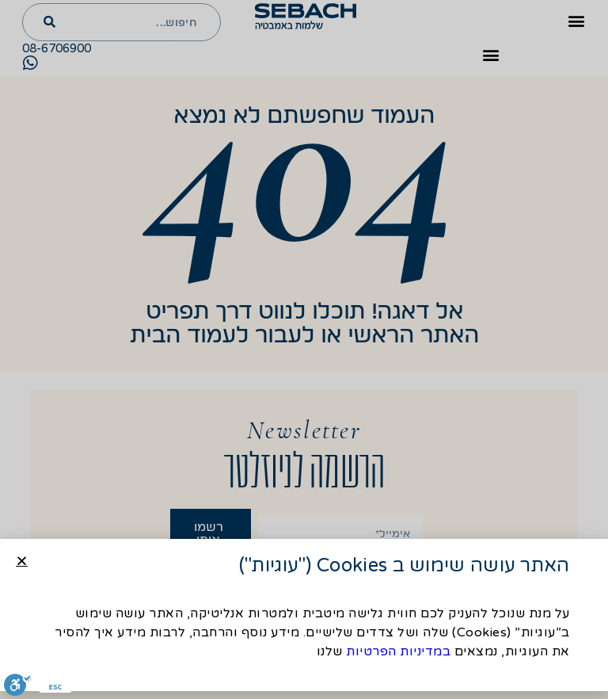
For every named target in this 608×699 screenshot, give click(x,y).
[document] (304, 349)
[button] (22, 563)
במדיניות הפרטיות (398, 654)
